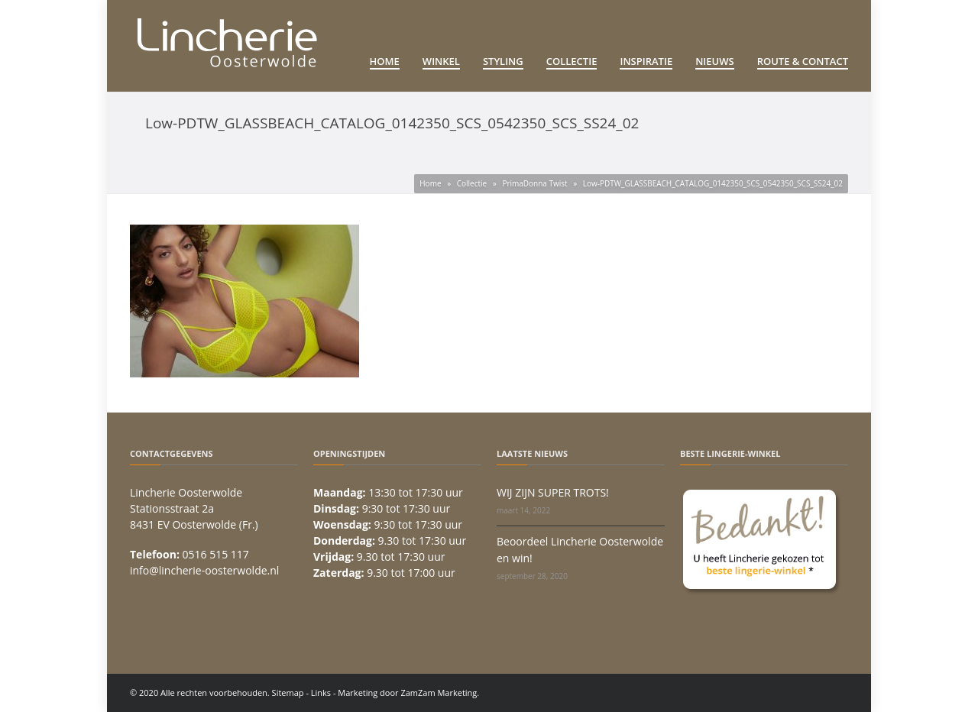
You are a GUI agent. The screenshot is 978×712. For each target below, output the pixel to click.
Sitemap (288, 692)
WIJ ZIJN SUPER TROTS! (553, 492)
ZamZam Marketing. (439, 692)
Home (385, 61)
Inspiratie (646, 61)
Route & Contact (802, 61)
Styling (503, 61)
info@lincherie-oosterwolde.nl (204, 570)
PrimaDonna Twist (534, 183)
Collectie (571, 61)
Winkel (441, 61)
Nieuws (714, 61)
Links (321, 692)
